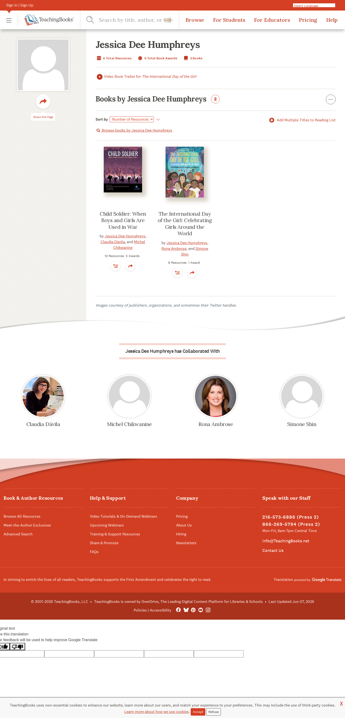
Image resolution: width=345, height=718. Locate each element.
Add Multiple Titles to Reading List (302, 120)
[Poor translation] (17, 646)
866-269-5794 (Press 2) (291, 524)
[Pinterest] (193, 610)
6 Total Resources (114, 58)
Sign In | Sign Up (19, 5)
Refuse (213, 712)
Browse (194, 20)
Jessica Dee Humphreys (125, 236)
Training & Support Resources (115, 534)
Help (332, 20)
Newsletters (186, 542)
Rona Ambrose (173, 248)
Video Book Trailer (146, 76)
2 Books (192, 58)
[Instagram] (208, 610)
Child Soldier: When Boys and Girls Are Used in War (123, 220)
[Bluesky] (186, 610)
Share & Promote (104, 542)
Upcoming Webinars (107, 525)
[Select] (132, 119)
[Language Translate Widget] (316, 5)
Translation (307, 579)
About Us (184, 525)
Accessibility (160, 610)
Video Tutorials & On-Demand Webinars (123, 516)
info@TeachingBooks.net (285, 541)
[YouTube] (200, 610)
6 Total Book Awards (157, 58)
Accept (198, 712)
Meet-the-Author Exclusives (27, 525)
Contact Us (272, 550)
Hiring (181, 534)
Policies (140, 610)
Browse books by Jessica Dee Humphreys (134, 130)
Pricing (308, 20)
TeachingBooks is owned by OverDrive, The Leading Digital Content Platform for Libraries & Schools (178, 601)
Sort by (102, 119)
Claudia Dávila (113, 241)
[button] (9, 20)
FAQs (94, 551)
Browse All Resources (22, 516)
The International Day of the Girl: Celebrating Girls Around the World (185, 223)
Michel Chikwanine (129, 424)
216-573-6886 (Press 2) (290, 517)
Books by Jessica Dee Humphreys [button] (216, 99)
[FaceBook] (178, 610)
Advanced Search (18, 534)
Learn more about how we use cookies (156, 711)
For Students (229, 20)
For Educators (272, 20)
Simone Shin (301, 424)
